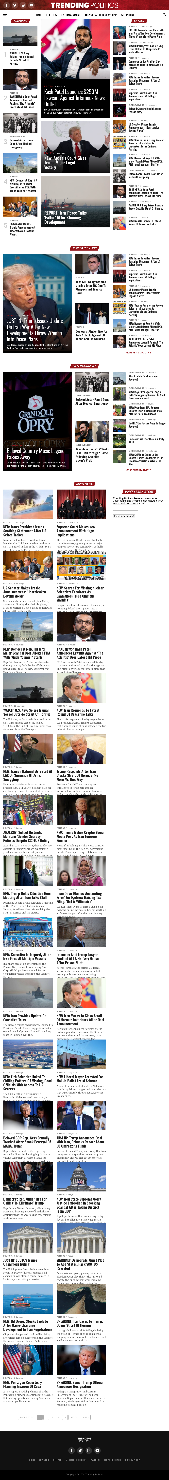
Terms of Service (112, 1460)
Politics (51, 15)
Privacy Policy (132, 1460)
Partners (95, 1460)
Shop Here (127, 15)
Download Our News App (101, 15)
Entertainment (71, 15)
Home (38, 15)
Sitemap (57, 1460)
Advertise (44, 1460)
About (32, 1460)
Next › (74, 1417)
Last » (85, 1417)
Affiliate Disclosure (76, 1460)
